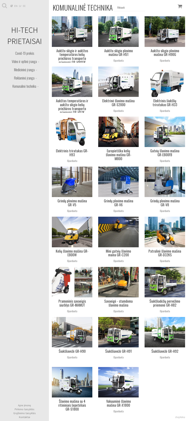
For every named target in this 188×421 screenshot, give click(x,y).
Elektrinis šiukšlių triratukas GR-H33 (165, 102)
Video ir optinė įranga (25, 61)
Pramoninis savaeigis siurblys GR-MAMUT (72, 303)
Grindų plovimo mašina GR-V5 (72, 202)
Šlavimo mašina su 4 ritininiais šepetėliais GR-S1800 (72, 405)
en (15, 6)
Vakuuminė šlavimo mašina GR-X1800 (118, 403)
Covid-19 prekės (24, 53)
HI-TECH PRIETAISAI (24, 35)
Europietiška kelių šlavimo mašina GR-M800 (118, 154)
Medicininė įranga (25, 69)
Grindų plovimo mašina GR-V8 (165, 202)
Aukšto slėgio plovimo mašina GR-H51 (118, 52)
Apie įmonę (24, 405)
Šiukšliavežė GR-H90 (72, 351)
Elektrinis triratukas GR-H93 (72, 152)
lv (20, 6)
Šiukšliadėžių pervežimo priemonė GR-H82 (164, 303)
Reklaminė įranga (25, 77)
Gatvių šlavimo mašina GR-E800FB (164, 152)
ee (24, 6)
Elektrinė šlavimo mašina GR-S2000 (118, 102)
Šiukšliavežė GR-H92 (164, 351)
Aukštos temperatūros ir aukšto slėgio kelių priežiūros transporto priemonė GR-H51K (72, 106)
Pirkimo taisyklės (24, 409)
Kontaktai (24, 417)
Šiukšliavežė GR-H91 (118, 351)
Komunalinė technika (25, 86)
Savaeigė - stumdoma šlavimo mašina (118, 303)
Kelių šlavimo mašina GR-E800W (72, 253)
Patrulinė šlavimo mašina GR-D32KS (164, 253)
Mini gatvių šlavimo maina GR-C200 (118, 253)
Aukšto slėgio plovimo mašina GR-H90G (165, 52)
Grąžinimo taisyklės (24, 413)
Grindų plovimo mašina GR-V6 (118, 202)
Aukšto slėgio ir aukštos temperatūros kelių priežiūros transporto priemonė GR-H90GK (72, 56)
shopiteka (180, 417)
